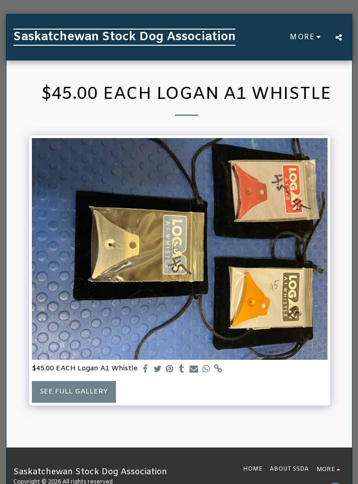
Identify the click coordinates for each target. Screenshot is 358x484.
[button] (339, 37)
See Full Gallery (74, 391)
